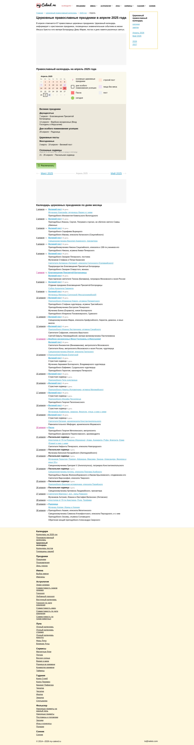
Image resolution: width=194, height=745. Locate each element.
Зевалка (40, 698)
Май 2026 (137, 36)
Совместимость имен (46, 608)
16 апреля (41, 383)
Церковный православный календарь (140, 18)
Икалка (39, 694)
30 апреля (41, 510)
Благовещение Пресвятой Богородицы (67, 273)
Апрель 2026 (138, 33)
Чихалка (40, 688)
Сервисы (128, 6)
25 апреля (41, 481)
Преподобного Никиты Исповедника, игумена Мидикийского (75, 390)
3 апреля (40, 228)
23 (49, 91)
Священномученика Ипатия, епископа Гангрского (71, 352)
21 (41, 91)
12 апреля (41, 326)
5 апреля (40, 244)
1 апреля (40, 209)
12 (61, 85)
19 (61, 88)
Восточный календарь (46, 600)
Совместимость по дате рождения (47, 612)
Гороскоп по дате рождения (44, 604)
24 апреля (41, 469)
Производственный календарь (45, 539)
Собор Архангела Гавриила (61, 288)
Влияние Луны (43, 644)
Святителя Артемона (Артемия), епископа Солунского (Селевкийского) (80, 263)
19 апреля (41, 415)
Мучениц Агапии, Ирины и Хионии (64, 507)
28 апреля (41, 500)
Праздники (80, 6)
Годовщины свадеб (45, 551)
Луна (118, 6)
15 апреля (41, 374)
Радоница (53, 504)
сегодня (136, 24)
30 (49, 95)
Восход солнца (43, 658)
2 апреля (40, 219)
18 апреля (41, 405)
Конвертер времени (45, 667)
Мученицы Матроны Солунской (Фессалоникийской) (72, 295)
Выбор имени (42, 574)
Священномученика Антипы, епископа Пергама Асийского (75, 472)
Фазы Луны (41, 641)
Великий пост (55, 209)
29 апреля (41, 504)
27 (64, 91)
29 (45, 95)
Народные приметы (45, 714)
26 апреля (41, 488)
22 (45, 91)
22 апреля (41, 450)
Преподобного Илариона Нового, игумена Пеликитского (74, 301)
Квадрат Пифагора (45, 685)
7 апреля (40, 273)
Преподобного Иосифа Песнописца (64, 399)
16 (49, 88)
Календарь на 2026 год (46, 534)
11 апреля (41, 317)
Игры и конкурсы (44, 724)
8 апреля (40, 282)
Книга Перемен (43, 682)
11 (57, 85)
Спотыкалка (41, 701)
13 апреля (41, 339)
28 (41, 95)
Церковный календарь (42, 544)
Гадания (140, 6)
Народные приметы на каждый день (46, 710)
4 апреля (40, 238)
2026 (135, 41)
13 (64, 85)
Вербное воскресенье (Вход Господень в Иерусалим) (74, 339)
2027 (135, 44)
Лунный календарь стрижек (45, 631)
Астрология (106, 6)
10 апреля (41, 298)
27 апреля (41, 494)
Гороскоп (40, 593)
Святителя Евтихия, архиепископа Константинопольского (74, 421)
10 (53, 85)
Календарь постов (44, 548)
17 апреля (41, 393)
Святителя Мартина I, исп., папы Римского (67, 494)
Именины (40, 577)
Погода (39, 655)
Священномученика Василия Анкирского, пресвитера (72, 241)
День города (42, 566)
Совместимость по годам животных (44, 618)
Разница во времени (45, 664)
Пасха (51, 427)
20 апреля (41, 427)
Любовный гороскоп (45, 596)
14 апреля (41, 355)
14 (41, 88)
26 (61, 91)
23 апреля (41, 456)
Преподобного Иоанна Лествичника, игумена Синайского (74, 329)
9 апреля (40, 291)
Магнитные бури (43, 652)
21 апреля (41, 437)
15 (45, 88)
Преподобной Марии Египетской (63, 355)
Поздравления (42, 563)
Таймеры (40, 671)
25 (57, 91)
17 (53, 88)
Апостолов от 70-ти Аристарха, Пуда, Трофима (70, 500)
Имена (93, 6)
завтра (136, 27)
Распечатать (47, 165)
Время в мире (42, 661)
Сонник (152, 6)
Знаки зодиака (42, 585)
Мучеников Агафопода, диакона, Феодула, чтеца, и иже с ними (77, 412)
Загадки (39, 720)
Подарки (40, 727)
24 (53, 91)
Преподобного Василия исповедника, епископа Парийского (75, 484)
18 (57, 88)
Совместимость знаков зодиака (46, 589)
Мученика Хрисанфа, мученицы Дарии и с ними (70, 212)
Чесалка (40, 691)
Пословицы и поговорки (47, 717)
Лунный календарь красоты (45, 636)
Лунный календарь (45, 627)
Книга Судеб (42, 679)
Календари (66, 6)
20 (64, 88)
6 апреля (40, 254)
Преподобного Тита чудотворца (62, 380)
